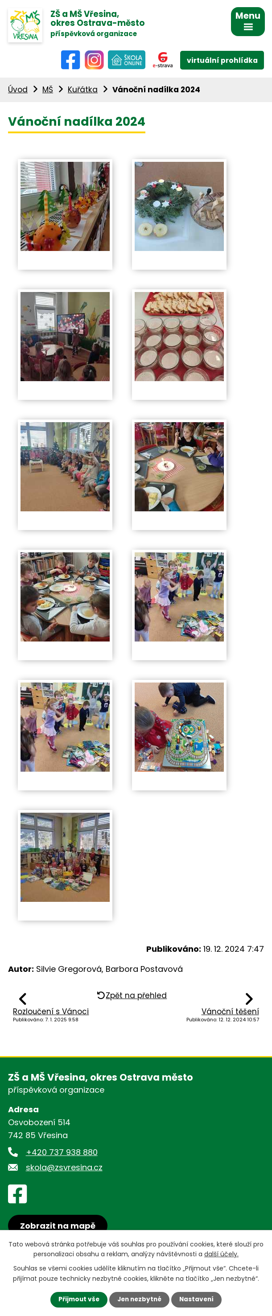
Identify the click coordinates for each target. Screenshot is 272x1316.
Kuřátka (83, 91)
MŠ (47, 91)
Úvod (18, 91)
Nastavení (198, 1299)
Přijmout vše (77, 1299)
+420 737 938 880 (62, 1153)
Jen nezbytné (139, 1299)
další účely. (221, 1253)
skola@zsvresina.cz (64, 1168)
